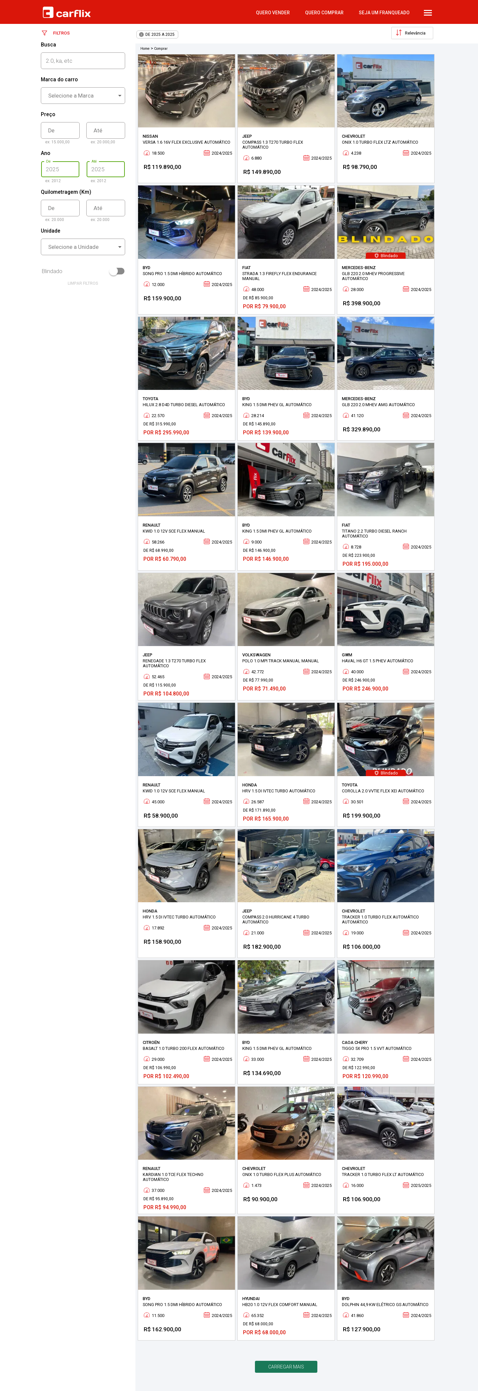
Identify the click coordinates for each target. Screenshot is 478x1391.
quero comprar (324, 12)
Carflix (67, 12)
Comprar (161, 48)
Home (145, 48)
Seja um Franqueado (384, 12)
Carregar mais (286, 1366)
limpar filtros (83, 283)
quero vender (273, 12)
